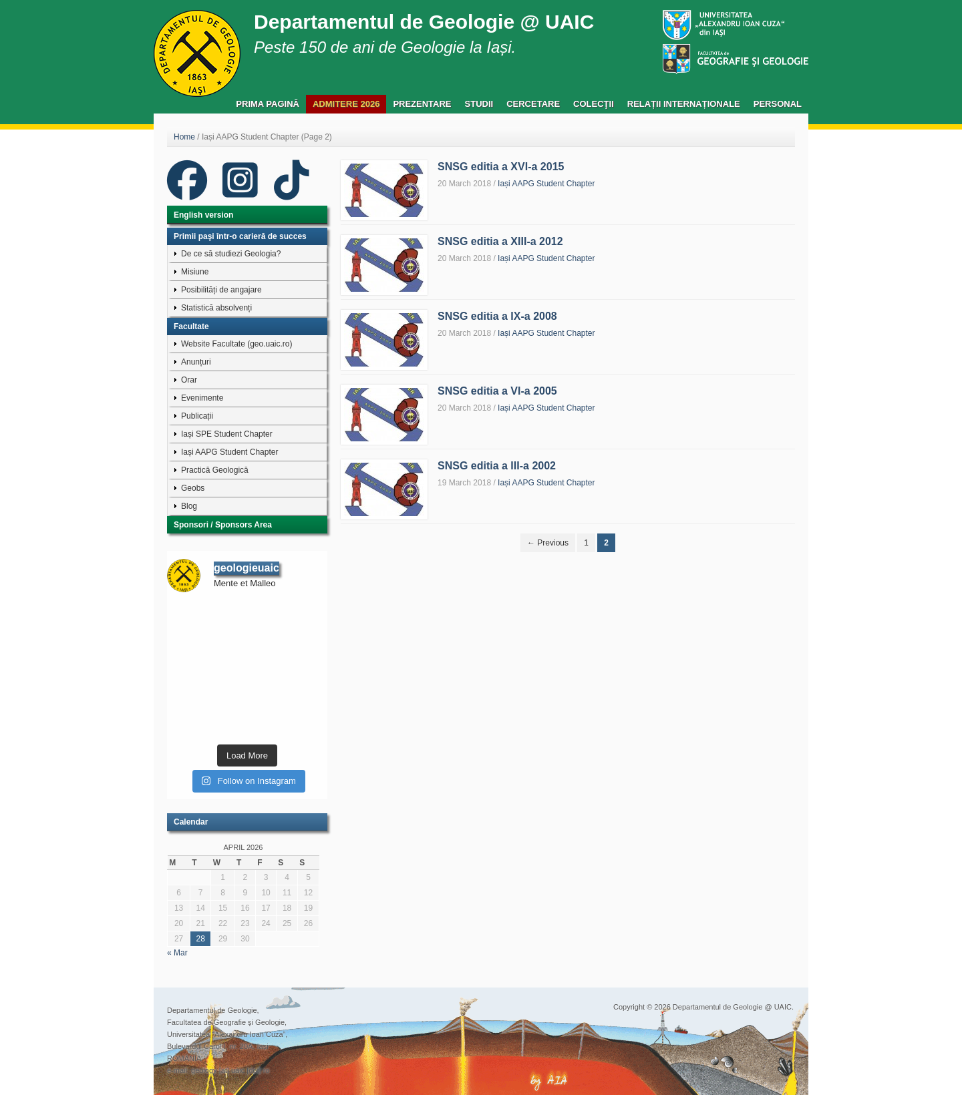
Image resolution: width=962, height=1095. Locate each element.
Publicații (197, 416)
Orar (189, 380)
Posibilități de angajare (221, 289)
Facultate (191, 326)
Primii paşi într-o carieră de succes (240, 236)
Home (184, 137)
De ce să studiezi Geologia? (231, 253)
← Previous (548, 543)
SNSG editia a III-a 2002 (497, 465)
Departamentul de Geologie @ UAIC (424, 22)
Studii (479, 104)
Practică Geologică (215, 470)
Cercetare (533, 104)
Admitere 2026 (346, 104)
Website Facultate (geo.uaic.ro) (237, 344)
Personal (778, 104)
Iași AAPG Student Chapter (546, 183)
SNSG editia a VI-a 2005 (497, 391)
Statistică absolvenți (216, 307)
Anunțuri (196, 362)
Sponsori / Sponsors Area (223, 524)
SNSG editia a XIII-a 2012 (500, 241)
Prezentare (422, 104)
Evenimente (202, 398)
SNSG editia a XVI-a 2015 (501, 166)
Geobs (192, 488)
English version (203, 215)
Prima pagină (267, 104)
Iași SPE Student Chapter (227, 434)
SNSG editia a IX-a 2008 (497, 316)
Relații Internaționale (683, 104)
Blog (189, 506)
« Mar (177, 952)
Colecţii (593, 104)
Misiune (194, 271)
